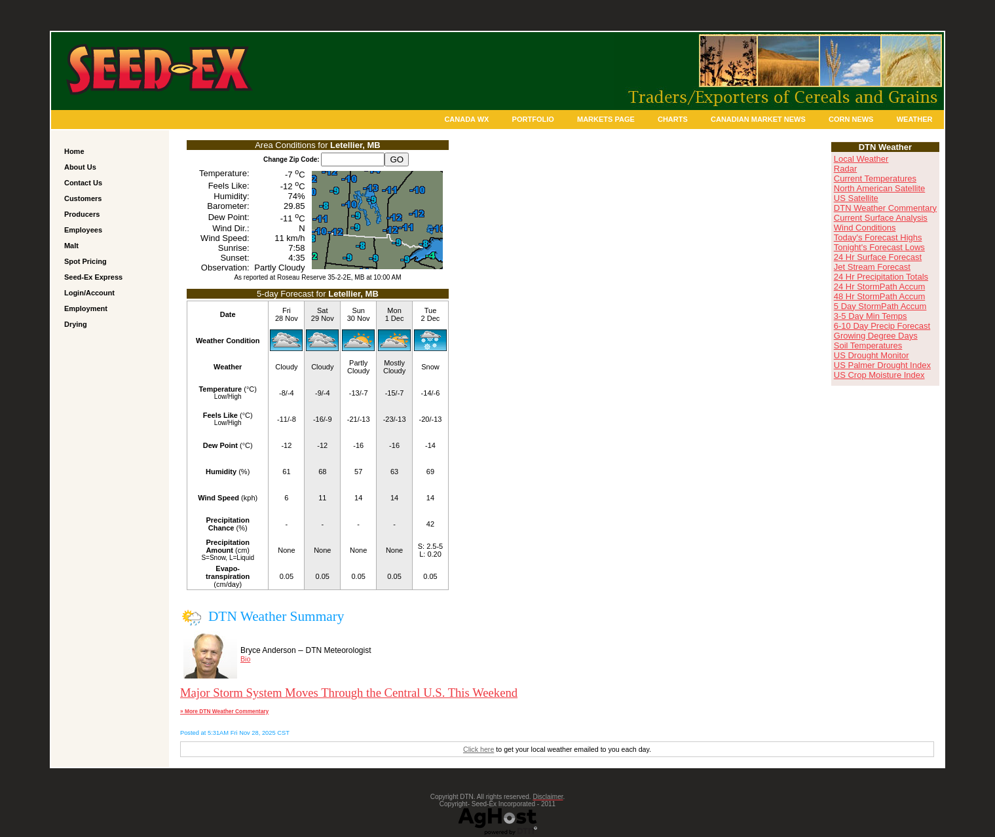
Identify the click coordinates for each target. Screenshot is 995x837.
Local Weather (861, 159)
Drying (75, 324)
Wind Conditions (865, 227)
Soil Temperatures (868, 345)
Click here (478, 749)
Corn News (851, 119)
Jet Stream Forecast (872, 267)
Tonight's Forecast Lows (879, 247)
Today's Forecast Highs (878, 237)
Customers (83, 198)
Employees (83, 230)
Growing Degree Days (876, 336)
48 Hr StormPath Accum (879, 296)
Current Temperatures (875, 178)
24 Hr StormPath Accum (879, 286)
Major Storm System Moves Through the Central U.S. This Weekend (348, 692)
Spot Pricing (85, 261)
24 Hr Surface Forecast (878, 257)
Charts (673, 119)
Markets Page (606, 119)
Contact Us (83, 183)
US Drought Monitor (871, 355)
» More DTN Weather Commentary (224, 711)
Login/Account (89, 293)
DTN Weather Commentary (885, 208)
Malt (71, 246)
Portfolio (533, 119)
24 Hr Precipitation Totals (881, 277)
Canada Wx (466, 119)
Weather (915, 119)
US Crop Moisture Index (879, 375)
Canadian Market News (758, 119)
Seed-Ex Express (93, 277)
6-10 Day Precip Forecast (882, 326)
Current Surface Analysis (881, 218)
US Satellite (856, 198)
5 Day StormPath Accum (880, 306)
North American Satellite (879, 188)
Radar (845, 169)
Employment (85, 308)
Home (74, 151)
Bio (245, 659)
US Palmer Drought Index (882, 365)
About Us (80, 167)
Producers (82, 214)
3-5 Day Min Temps (870, 316)
